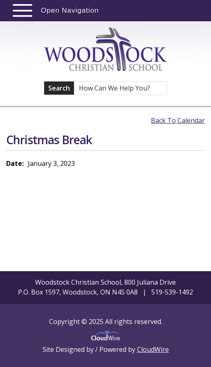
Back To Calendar (178, 120)
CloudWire (153, 349)
